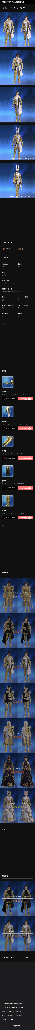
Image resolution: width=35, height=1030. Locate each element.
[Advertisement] (17, 218)
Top (26, 957)
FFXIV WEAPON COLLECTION (12, 1007)
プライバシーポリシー (9, 1019)
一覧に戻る (9, 957)
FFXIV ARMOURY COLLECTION (12, 2)
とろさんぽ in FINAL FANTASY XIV (13, 1015)
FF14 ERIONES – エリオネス (11, 1011)
